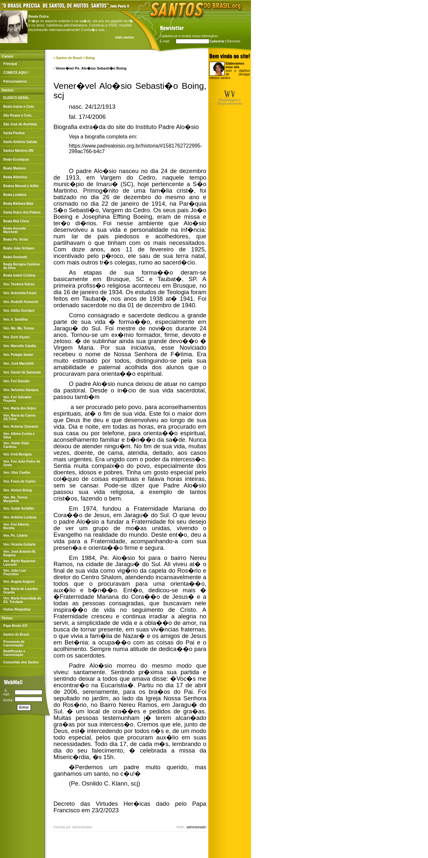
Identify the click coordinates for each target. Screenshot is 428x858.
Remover (234, 41)
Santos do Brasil (69, 58)
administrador (196, 827)
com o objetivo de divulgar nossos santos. (229, 71)
